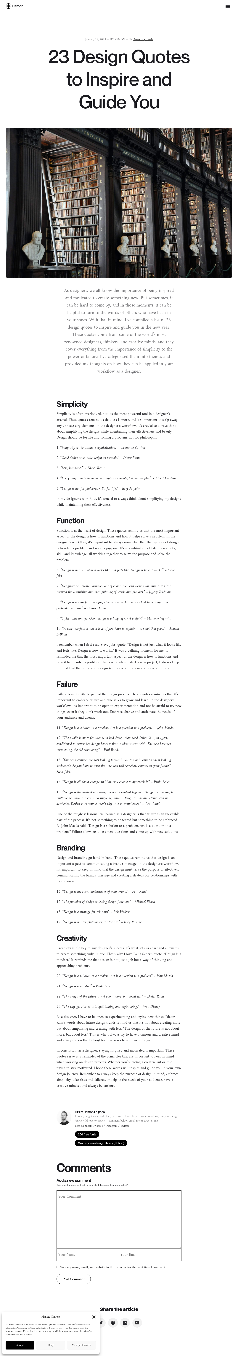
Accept (20, 1345)
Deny (51, 1345)
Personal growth (143, 39)
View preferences (81, 1345)
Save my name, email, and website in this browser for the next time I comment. (113, 1267)
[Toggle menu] (227, 6)
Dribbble (97, 1126)
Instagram (112, 1126)
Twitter (124, 1126)
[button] (94, 1317)
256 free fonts (87, 1134)
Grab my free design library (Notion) (101, 1143)
